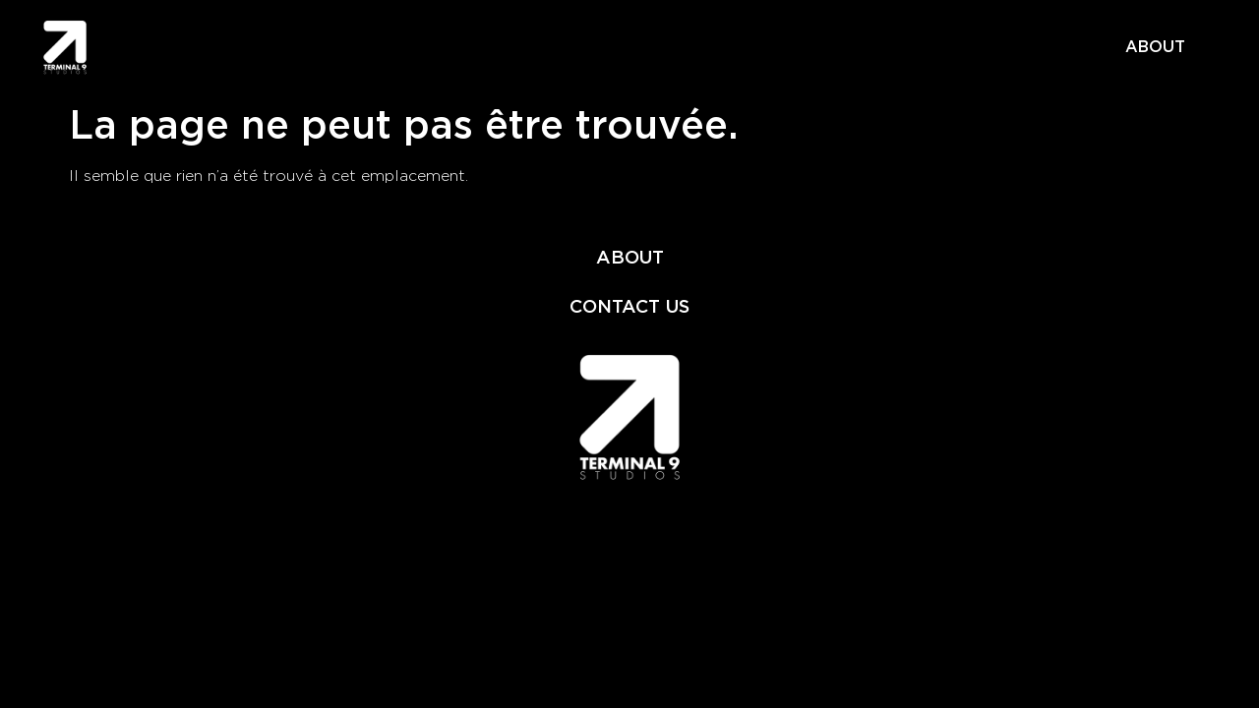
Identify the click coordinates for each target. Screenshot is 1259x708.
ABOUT (1155, 46)
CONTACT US (629, 306)
